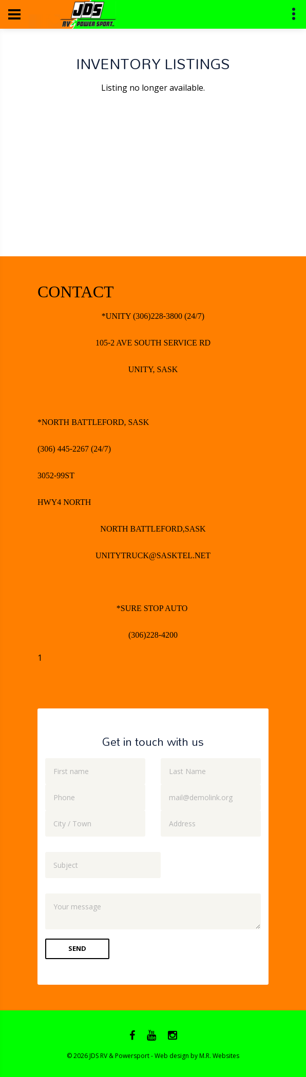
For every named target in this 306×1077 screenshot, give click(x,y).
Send (77, 948)
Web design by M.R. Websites (197, 1055)
